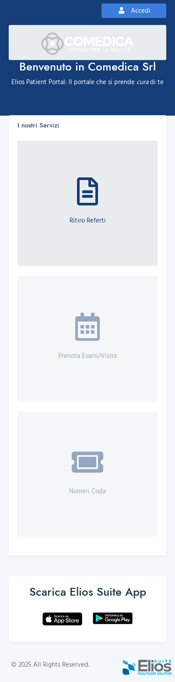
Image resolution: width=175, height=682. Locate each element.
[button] (88, 203)
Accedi (134, 10)
